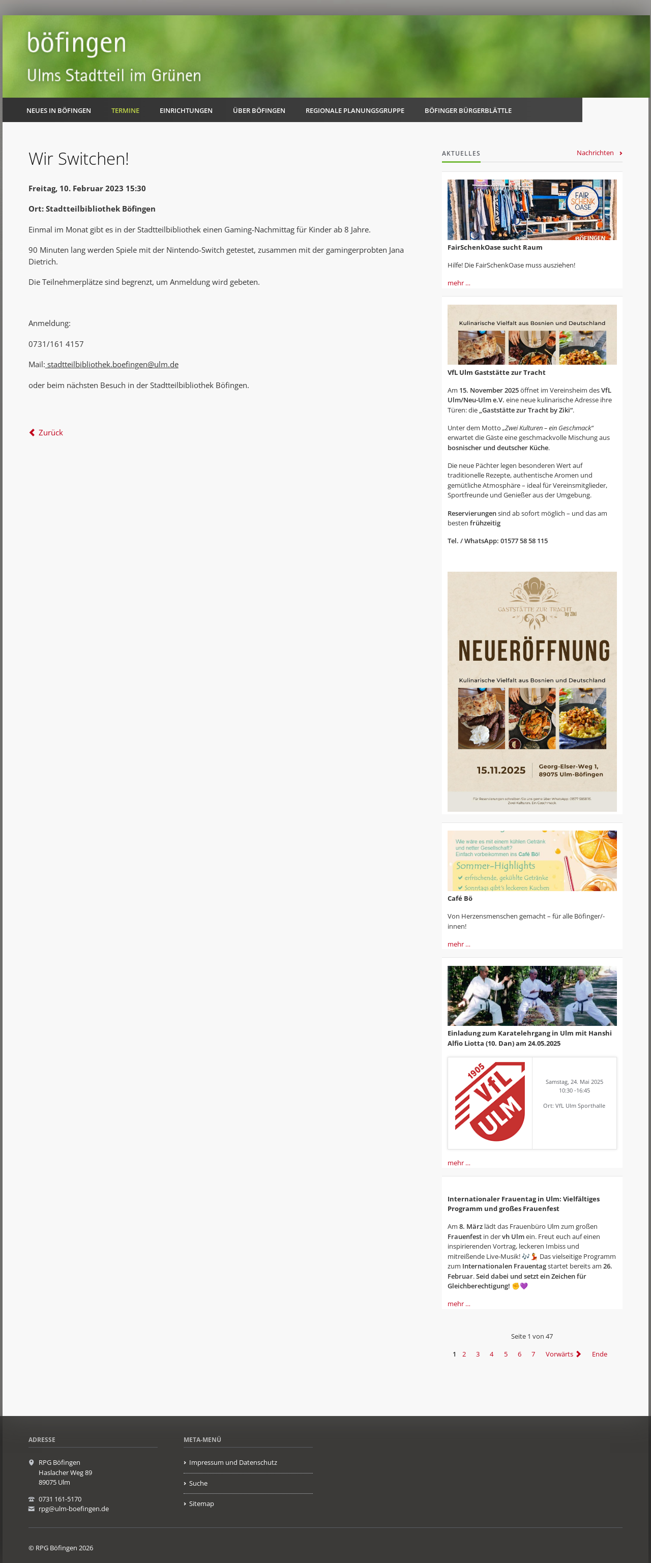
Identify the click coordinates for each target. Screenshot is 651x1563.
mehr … (459, 282)
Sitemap (201, 1503)
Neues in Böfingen (58, 110)
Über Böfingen (259, 110)
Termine (125, 110)
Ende (599, 1354)
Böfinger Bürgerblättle (468, 110)
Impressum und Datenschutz (233, 1462)
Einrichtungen (186, 110)
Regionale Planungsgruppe (355, 110)
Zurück (51, 432)
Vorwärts (559, 1354)
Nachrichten (595, 152)
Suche (198, 1483)
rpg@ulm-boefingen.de (74, 1508)
